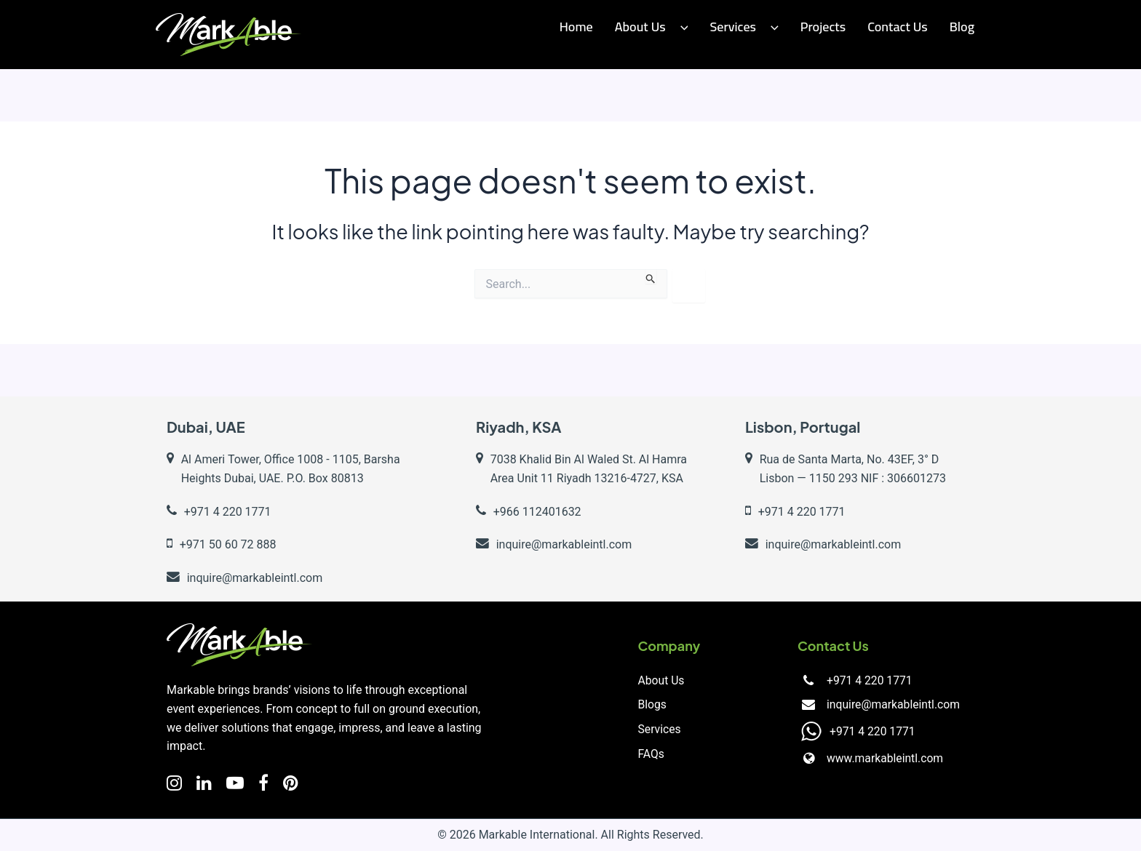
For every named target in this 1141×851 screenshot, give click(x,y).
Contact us (897, 27)
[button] (680, 27)
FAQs (651, 755)
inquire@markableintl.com (892, 705)
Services (743, 27)
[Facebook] (263, 783)
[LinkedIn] (204, 783)
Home (576, 27)
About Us (651, 27)
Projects (823, 27)
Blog (962, 27)
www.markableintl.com (883, 759)
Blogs (652, 705)
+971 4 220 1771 (867, 680)
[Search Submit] (650, 276)
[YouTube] (235, 783)
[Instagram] (174, 783)
